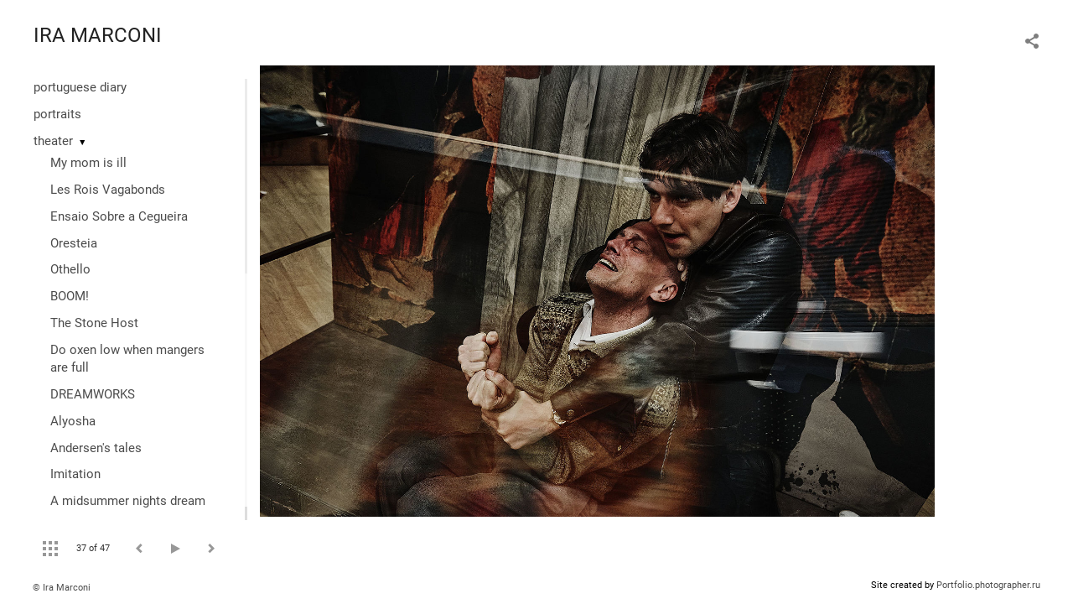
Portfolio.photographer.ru (988, 585)
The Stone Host (94, 323)
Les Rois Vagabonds (107, 189)
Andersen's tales (96, 448)
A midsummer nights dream (127, 500)
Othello (70, 269)
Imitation (75, 474)
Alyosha (73, 421)
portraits (57, 114)
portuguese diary (80, 87)
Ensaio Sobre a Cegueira (119, 216)
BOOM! (69, 296)
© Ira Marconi (62, 587)
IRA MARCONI (98, 35)
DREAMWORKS (92, 394)
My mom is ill (88, 162)
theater (53, 140)
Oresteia (73, 243)
